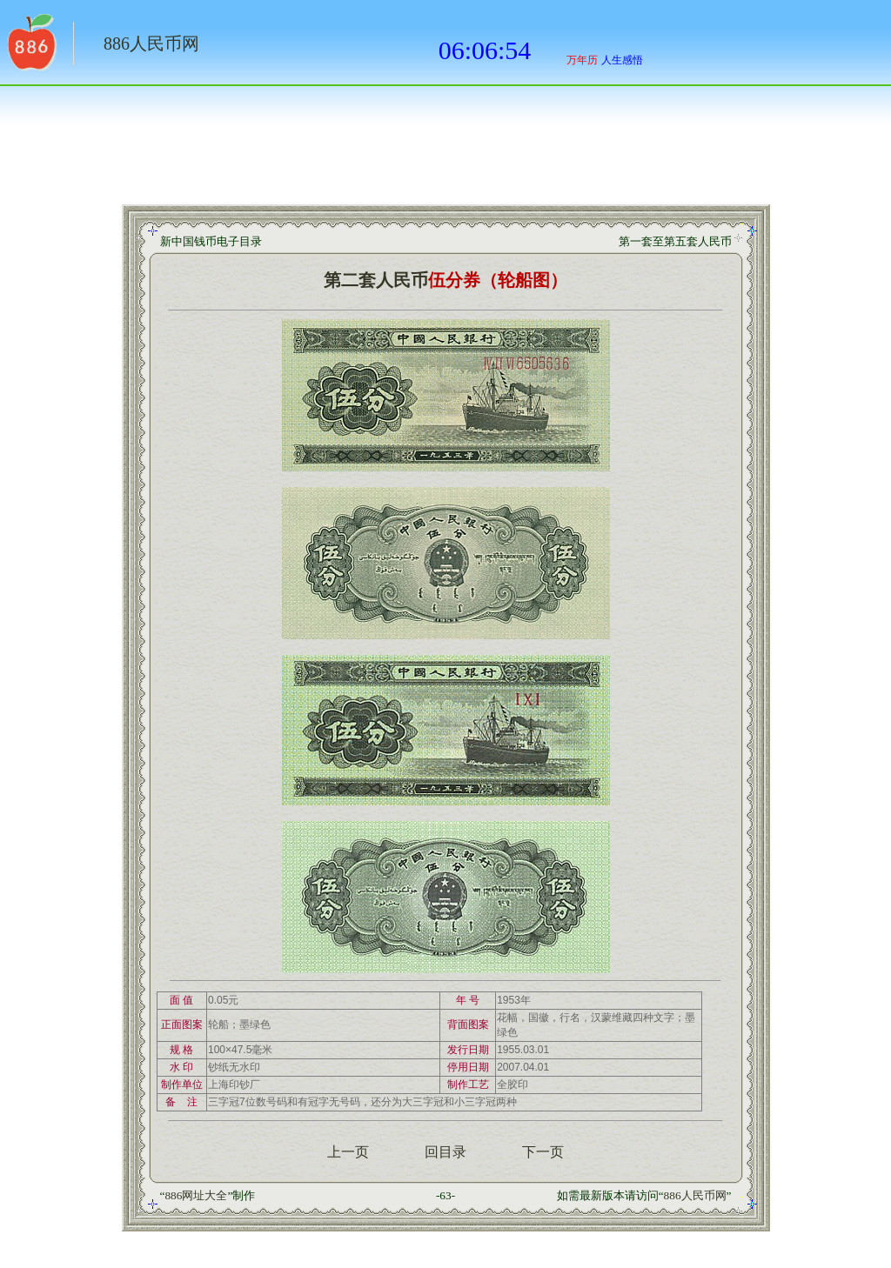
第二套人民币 (376, 280)
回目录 (445, 1152)
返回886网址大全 (30, 48)
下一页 (543, 1152)
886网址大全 (195, 1195)
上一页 (348, 1152)
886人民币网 (151, 43)
